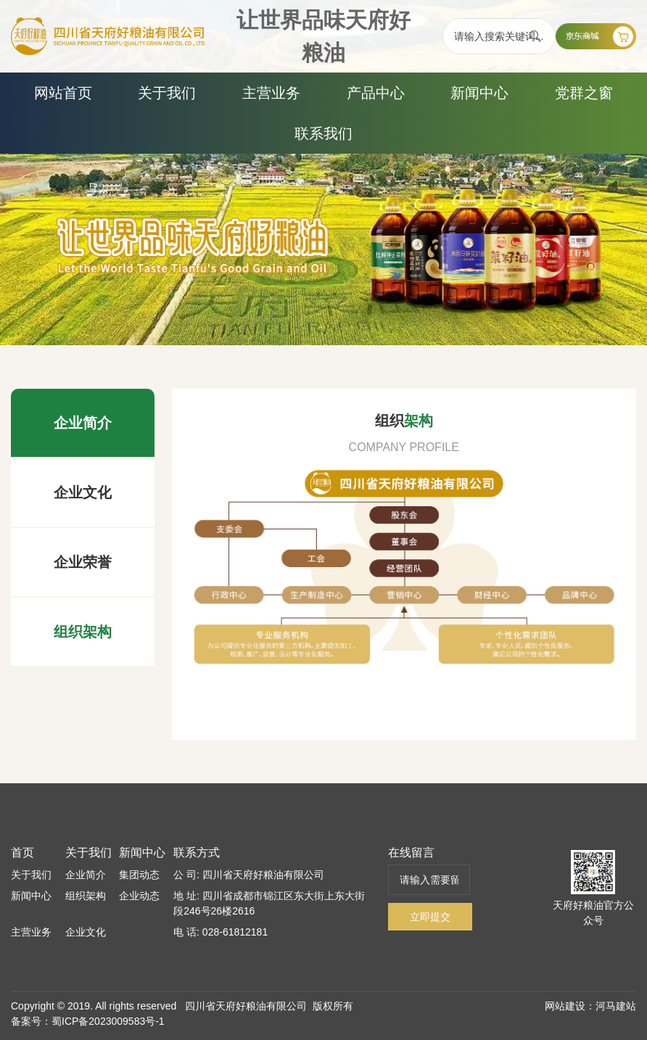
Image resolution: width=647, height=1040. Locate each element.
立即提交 (430, 917)
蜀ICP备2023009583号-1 (108, 1021)
